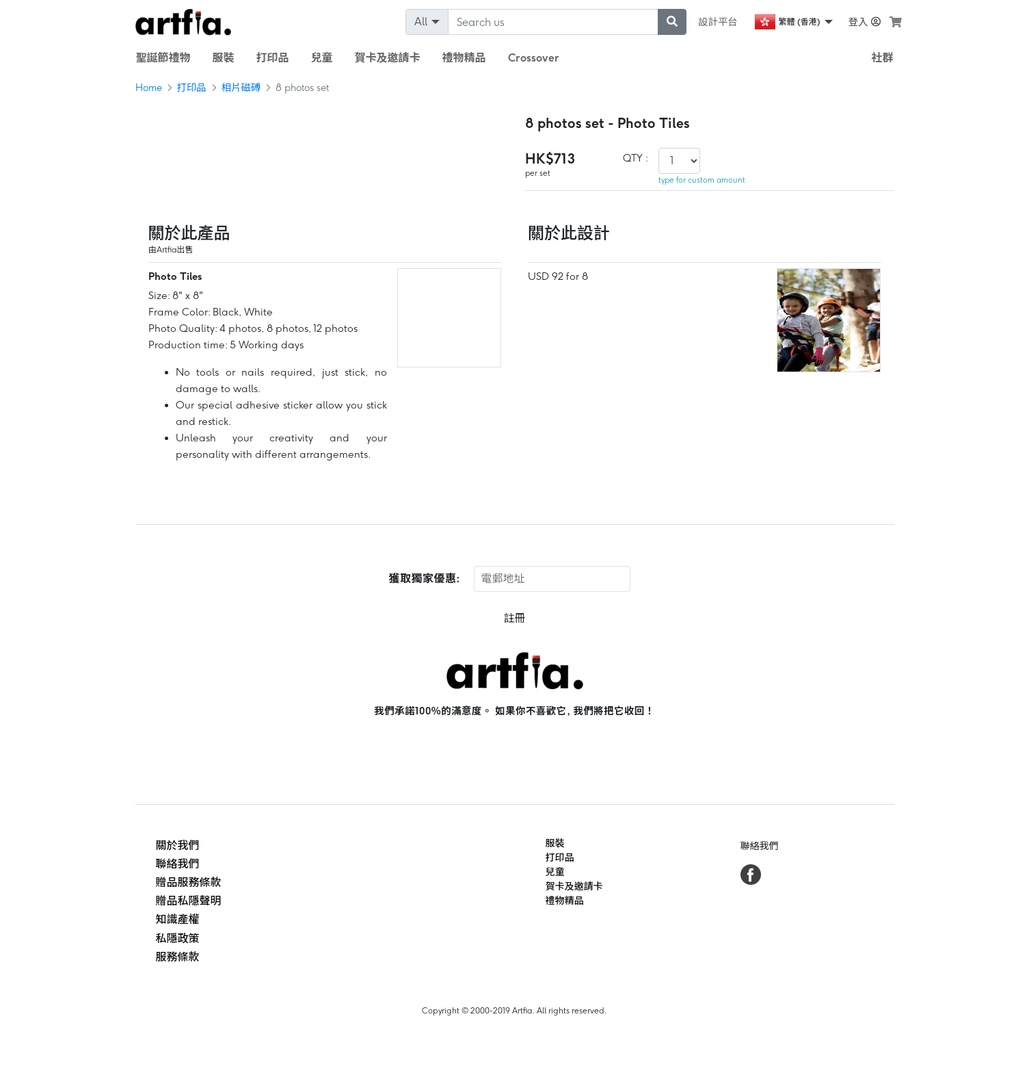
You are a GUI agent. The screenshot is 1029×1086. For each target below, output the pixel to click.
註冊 (514, 618)
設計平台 (718, 22)
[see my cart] (896, 22)
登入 (864, 22)
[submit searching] (672, 22)
